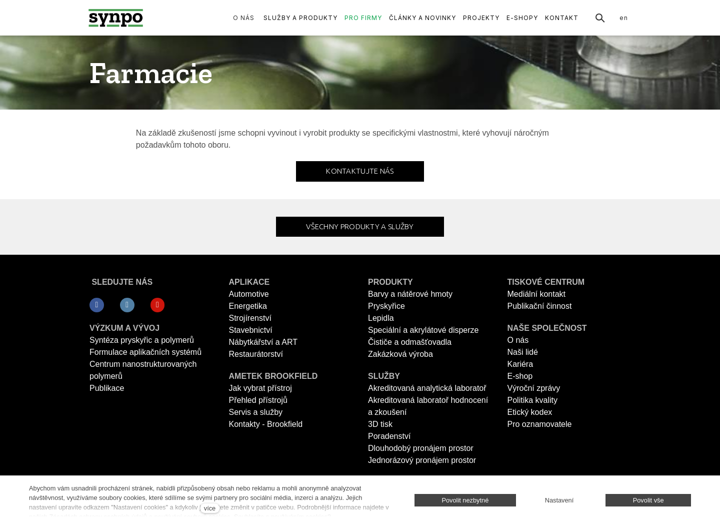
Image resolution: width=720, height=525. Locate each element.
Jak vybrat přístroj (260, 388)
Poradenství (389, 436)
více (210, 508)
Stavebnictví (250, 330)
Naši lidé (523, 352)
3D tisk (380, 424)
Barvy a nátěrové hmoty (410, 294)
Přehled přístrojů (258, 400)
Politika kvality (533, 400)
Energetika (248, 306)
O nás (518, 340)
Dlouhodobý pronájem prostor (421, 448)
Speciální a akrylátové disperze (423, 330)
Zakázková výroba (400, 354)
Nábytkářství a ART (263, 342)
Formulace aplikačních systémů (146, 352)
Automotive (249, 294)
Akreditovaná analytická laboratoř (427, 388)
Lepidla (381, 318)
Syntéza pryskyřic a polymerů (142, 340)
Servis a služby (256, 412)
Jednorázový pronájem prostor (422, 460)
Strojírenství (250, 318)
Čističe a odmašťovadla (410, 342)
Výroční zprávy (534, 388)
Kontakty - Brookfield (266, 424)
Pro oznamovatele (540, 424)
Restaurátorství (256, 354)
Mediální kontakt (537, 294)
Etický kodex (530, 412)
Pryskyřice (386, 306)
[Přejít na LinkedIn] (127, 305)
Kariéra (521, 364)
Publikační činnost (540, 306)
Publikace (107, 388)
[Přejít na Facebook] (97, 305)
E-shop (520, 376)
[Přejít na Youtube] (157, 305)
